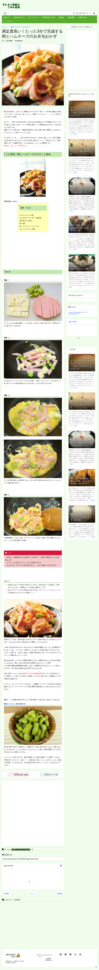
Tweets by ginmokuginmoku (76, 312)
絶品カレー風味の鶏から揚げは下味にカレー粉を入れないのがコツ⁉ (81, 481)
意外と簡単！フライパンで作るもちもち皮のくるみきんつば (81, 227)
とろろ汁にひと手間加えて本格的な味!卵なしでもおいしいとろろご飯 (81, 266)
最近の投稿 (73, 322)
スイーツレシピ (33, 17)
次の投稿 (6, 893)
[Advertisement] (62, 6)
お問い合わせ (82, 17)
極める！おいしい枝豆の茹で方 (15, 704)
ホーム (7, 17)
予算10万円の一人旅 (48, 17)
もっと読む (74, 134)
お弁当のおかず (19, 17)
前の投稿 (59, 893)
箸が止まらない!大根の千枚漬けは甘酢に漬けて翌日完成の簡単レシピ (81, 189)
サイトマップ (8, 21)
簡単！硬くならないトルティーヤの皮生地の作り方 (81, 151)
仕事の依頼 (71, 17)
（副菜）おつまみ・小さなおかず (19, 27)
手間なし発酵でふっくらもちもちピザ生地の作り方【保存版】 (81, 517)
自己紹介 (61, 17)
